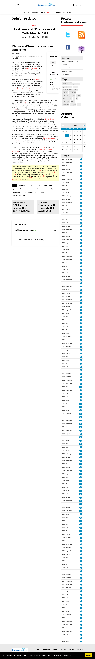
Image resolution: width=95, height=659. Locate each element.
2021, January (66, 226)
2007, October (66, 588)
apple (30, 186)
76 (80, 350)
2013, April (65, 367)
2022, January (66, 199)
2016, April (65, 269)
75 (80, 356)
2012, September (67, 390)
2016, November (67, 259)
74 (80, 367)
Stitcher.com (16, 180)
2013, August (66, 353)
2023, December (67, 162)
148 (81, 510)
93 (80, 514)
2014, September (67, 310)
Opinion (50, 12)
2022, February (66, 196)
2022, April (65, 189)
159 (81, 517)
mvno (29, 189)
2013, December (67, 340)
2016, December (67, 256)
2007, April (65, 608)
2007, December (67, 581)
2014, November (67, 303)
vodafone (17, 195)
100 (81, 407)
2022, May (65, 186)
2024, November (67, 159)
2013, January (66, 376)
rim (75, 104)
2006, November (67, 624)
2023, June (65, 176)
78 (80, 333)
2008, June (65, 561)
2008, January (66, 577)
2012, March (65, 410)
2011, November (67, 423)
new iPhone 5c (31, 68)
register (38, 170)
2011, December (67, 420)
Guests (58, 12)
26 (80, 296)
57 (80, 353)
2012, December (67, 380)
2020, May (65, 253)
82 (80, 447)
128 (81, 480)
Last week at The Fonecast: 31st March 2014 (47, 207)
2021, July (65, 212)
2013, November (67, 343)
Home (26, 12)
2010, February (66, 494)
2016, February (66, 273)
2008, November (67, 544)
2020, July (65, 246)
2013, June (65, 360)
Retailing (64, 64)
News (43, 12)
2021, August (66, 209)
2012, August (66, 393)
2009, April (65, 527)
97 (80, 373)
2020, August (66, 243)
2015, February (66, 293)
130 (81, 427)
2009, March (65, 531)
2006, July (65, 638)
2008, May (65, 564)
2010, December (67, 460)
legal (64, 98)
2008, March (65, 571)
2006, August (66, 634)
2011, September (67, 430)
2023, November (67, 166)
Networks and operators (68, 68)
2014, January (66, 336)
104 (81, 490)
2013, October (66, 346)
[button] (16, 5)
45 (80, 303)
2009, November (67, 504)
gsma (45, 186)
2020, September (67, 239)
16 (80, 289)
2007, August (66, 594)
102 (81, 387)
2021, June (65, 216)
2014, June (65, 320)
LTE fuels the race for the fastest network (22, 207)
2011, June (65, 440)
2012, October (66, 387)
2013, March (65, 370)
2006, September (67, 631)
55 (80, 326)
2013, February (66, 373)
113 (81, 413)
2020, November (67, 233)
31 (80, 313)
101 (81, 450)
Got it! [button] (88, 655)
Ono (25, 102)
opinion (37, 189)
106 (81, 420)
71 (80, 346)
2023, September (67, 172)
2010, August (66, 474)
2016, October (66, 263)
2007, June (65, 601)
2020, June (65, 249)
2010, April (65, 487)
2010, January (66, 497)
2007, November (67, 584)
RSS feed (32, 178)
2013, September (67, 350)
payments (65, 90)
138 (81, 454)
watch (25, 195)
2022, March (65, 192)
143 (81, 497)
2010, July (65, 477)
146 (81, 504)
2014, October (66, 306)
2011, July (65, 437)
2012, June (65, 400)
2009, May (65, 524)
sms (36, 192)
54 (80, 306)
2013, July (65, 356)
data (71, 104)
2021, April (65, 222)
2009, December (67, 500)
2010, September (67, 470)
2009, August (66, 514)
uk (48, 192)
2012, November (67, 383)
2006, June (65, 641)
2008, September (67, 551)
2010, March (65, 490)
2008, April (65, 567)
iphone (21, 189)
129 (81, 417)
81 (80, 380)
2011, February (66, 454)
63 (80, 330)
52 (80, 323)
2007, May (65, 604)
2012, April (65, 407)
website (42, 176)
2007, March (65, 611)
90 (80, 434)
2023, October (66, 169)
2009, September (67, 510)
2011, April (65, 447)
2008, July (65, 557)
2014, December (67, 300)
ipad (14, 189)
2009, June (65, 521)
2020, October (66, 236)
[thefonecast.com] (46, 5)
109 (81, 423)
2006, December (67, 621)
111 (81, 474)
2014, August (66, 313)
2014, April (65, 326)
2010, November (67, 464)
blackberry (65, 95)
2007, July (65, 598)
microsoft (69, 98)
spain (43, 192)
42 (80, 310)
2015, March (65, 289)
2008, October (66, 547)
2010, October (66, 467)
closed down (49, 119)
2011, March (65, 450)
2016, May (65, 266)
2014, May (65, 323)
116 (81, 457)
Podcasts (34, 12)
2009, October (66, 507)
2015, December (67, 279)
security (78, 95)
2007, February (66, 614)
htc (50, 186)
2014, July (65, 316)
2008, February (66, 574)
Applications (65, 74)
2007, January (66, 618)
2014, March (65, 330)
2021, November (67, 206)
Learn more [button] (66, 655)
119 (81, 430)
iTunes (16, 178)
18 (80, 293)
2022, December (67, 179)
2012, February (66, 413)
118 (81, 460)
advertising (66, 104)
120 (81, 440)
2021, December (67, 202)
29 (80, 537)
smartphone (28, 192)
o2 (74, 98)
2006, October (66, 628)
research (69, 87)
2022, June (65, 182)
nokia (71, 90)
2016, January (66, 276)
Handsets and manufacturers (70, 61)
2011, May (65, 443)
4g (76, 98)
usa (69, 101)
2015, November (67, 283)
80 (80, 400)
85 (80, 336)
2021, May (65, 219)
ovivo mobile (47, 189)
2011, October (66, 427)
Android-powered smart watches (29, 89)
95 (80, 376)
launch (42, 147)
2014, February (66, 333)
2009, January (66, 537)
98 (80, 390)
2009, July (65, 517)
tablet (72, 101)
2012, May (65, 403)
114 (81, 484)
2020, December (67, 229)
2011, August (66, 434)
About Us (67, 12)
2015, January (66, 296)
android (22, 186)
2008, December (67, 541)
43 (80, 316)
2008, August (66, 554)
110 (81, 410)
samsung (16, 192)
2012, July (65, 397)
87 (80, 383)
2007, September (67, 591)
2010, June (65, 480)
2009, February (66, 534)
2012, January (66, 417)
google (37, 186)
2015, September (67, 286)
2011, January (66, 457)
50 (80, 320)
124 (81, 437)
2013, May (65, 363)
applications (76, 84)
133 (81, 403)
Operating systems (67, 71)
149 (81, 507)
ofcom (79, 104)
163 (81, 531)
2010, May (65, 484)
